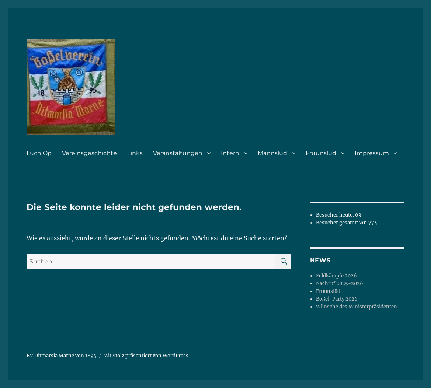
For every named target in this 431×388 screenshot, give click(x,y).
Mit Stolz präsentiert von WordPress (145, 356)
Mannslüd (272, 153)
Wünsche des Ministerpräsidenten (356, 307)
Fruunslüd (321, 153)
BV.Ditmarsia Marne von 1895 (62, 356)
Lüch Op (39, 153)
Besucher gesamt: (337, 223)
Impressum (372, 153)
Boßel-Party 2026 (337, 299)
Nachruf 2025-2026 (339, 283)
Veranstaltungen (177, 153)
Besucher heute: (335, 215)
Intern (230, 153)
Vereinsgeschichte (89, 153)
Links (135, 153)
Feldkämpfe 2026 (336, 276)
